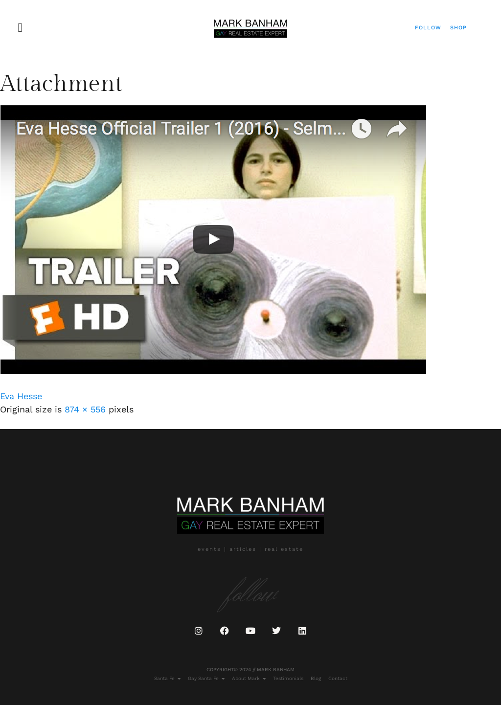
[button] (20, 27)
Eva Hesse (21, 396)
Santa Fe (167, 678)
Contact (337, 678)
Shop (458, 27)
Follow (428, 27)
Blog (316, 678)
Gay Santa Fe (206, 678)
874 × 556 (85, 409)
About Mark (249, 678)
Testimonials (288, 678)
